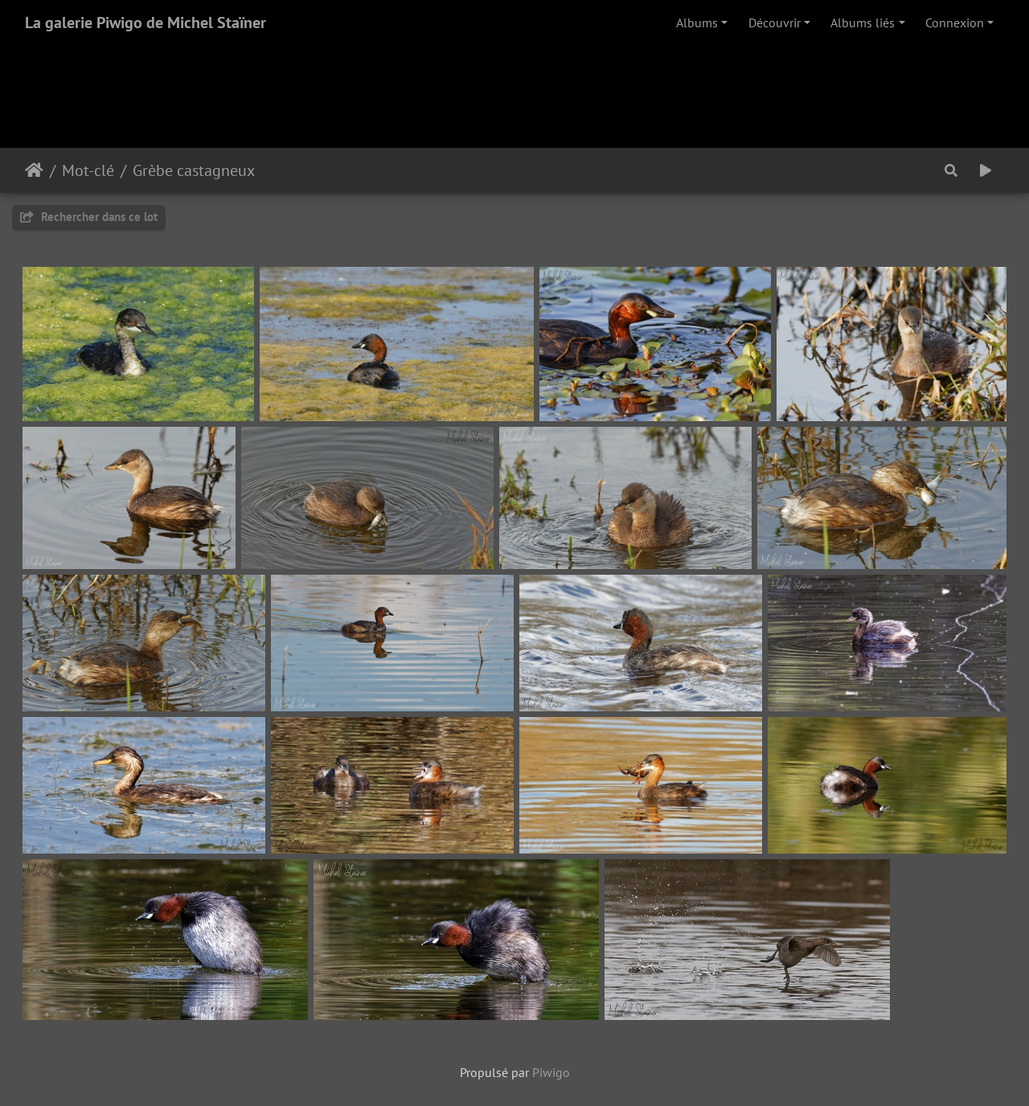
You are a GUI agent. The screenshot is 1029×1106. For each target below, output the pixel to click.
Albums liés (862, 22)
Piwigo (551, 1072)
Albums (697, 22)
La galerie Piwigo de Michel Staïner (145, 22)
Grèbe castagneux (194, 170)
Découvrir (774, 22)
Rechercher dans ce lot (89, 216)
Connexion (954, 22)
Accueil (34, 170)
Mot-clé (88, 170)
